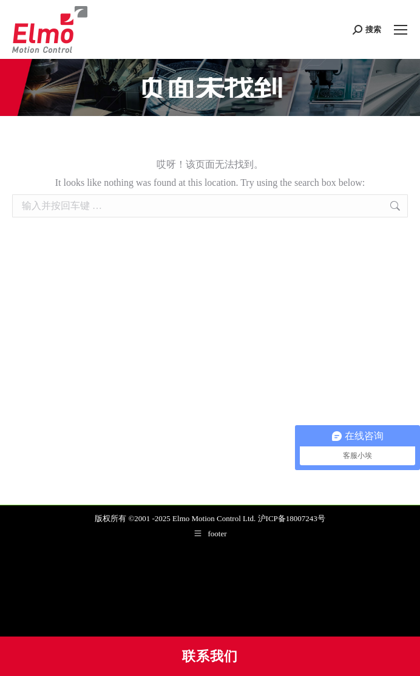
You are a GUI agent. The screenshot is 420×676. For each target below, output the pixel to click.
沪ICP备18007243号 (291, 518)
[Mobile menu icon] (400, 29)
